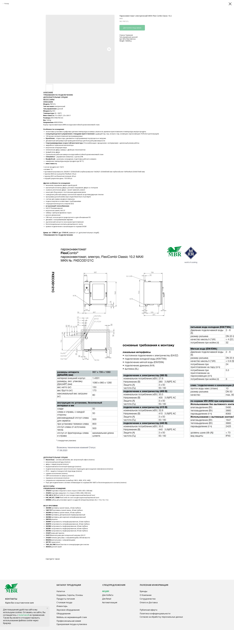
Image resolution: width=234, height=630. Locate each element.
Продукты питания (66, 598)
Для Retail (106, 598)
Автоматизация (109, 602)
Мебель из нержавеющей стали (72, 617)
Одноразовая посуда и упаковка (72, 624)
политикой (23, 615)
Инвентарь (62, 606)
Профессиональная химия (69, 621)
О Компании (145, 595)
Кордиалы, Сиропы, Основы (70, 595)
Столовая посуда (64, 602)
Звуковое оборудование (68, 609)
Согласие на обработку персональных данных (161, 616)
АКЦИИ (105, 591)
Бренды (143, 591)
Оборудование (64, 613)
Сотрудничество (148, 598)
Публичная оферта (148, 609)
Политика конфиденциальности (155, 613)
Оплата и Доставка (149, 602)
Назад (6, 3)
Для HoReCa (107, 595)
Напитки (61, 591)
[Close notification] (47, 608)
